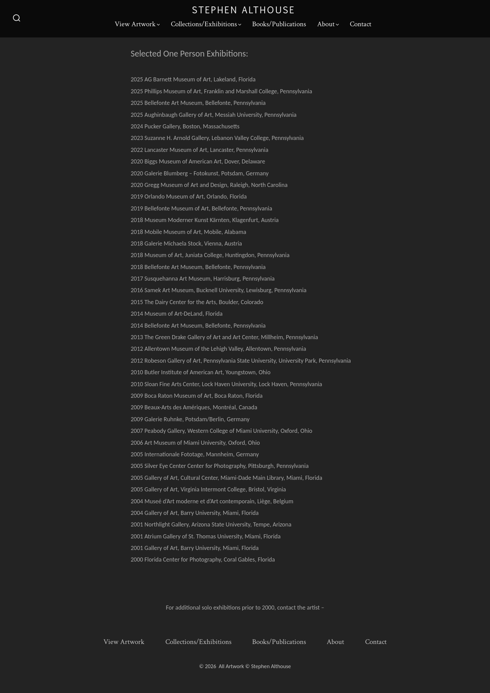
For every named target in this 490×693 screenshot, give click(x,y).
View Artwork (137, 24)
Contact (360, 24)
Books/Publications (279, 24)
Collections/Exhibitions (206, 24)
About (328, 24)
